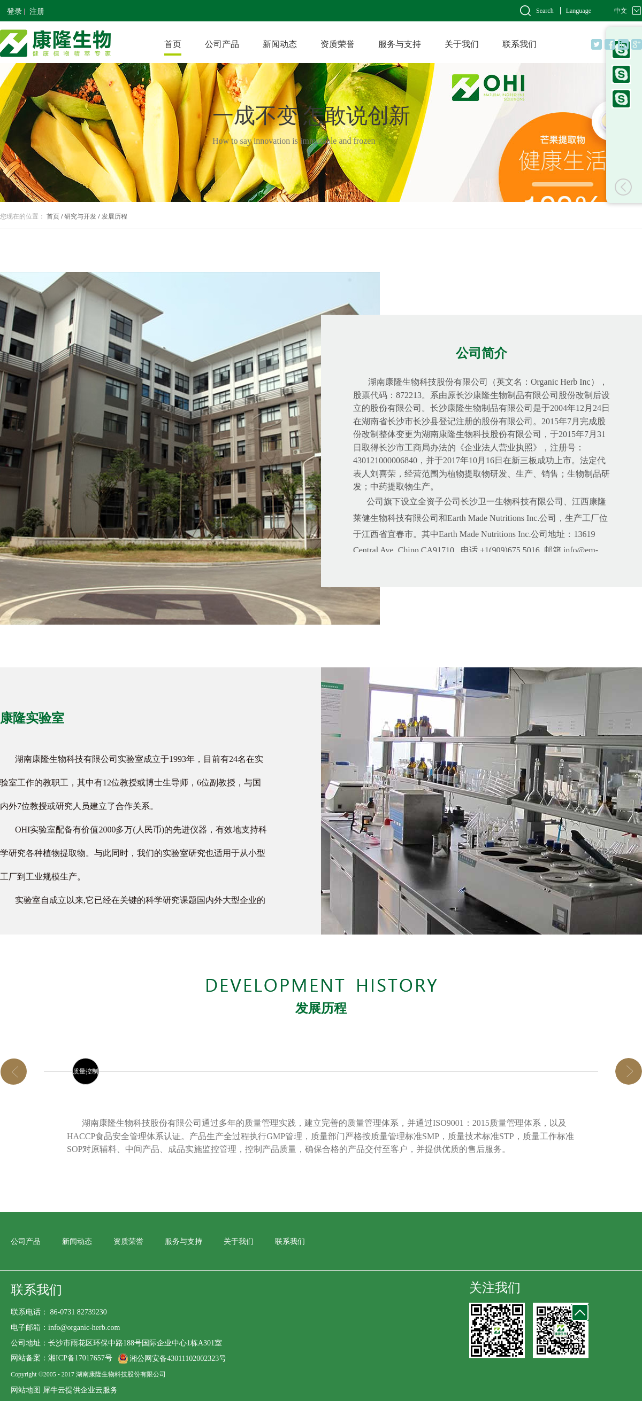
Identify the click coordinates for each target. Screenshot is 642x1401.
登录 (14, 11)
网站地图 (26, 1390)
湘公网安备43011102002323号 (177, 1359)
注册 (36, 11)
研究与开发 (80, 216)
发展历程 (114, 216)
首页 (172, 44)
